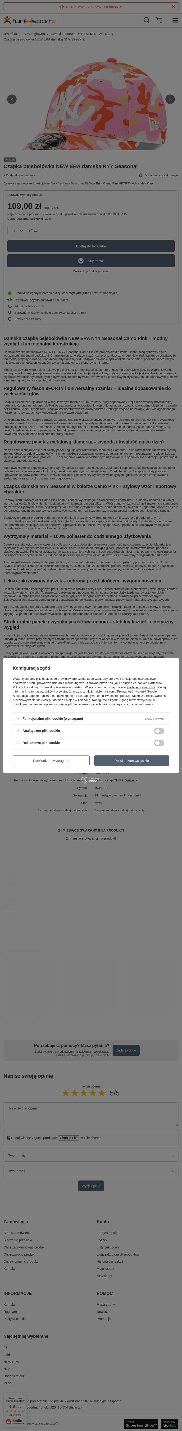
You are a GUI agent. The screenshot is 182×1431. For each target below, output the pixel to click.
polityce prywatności (141, 687)
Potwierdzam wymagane (51, 761)
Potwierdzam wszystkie (132, 761)
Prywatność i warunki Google (137, 691)
